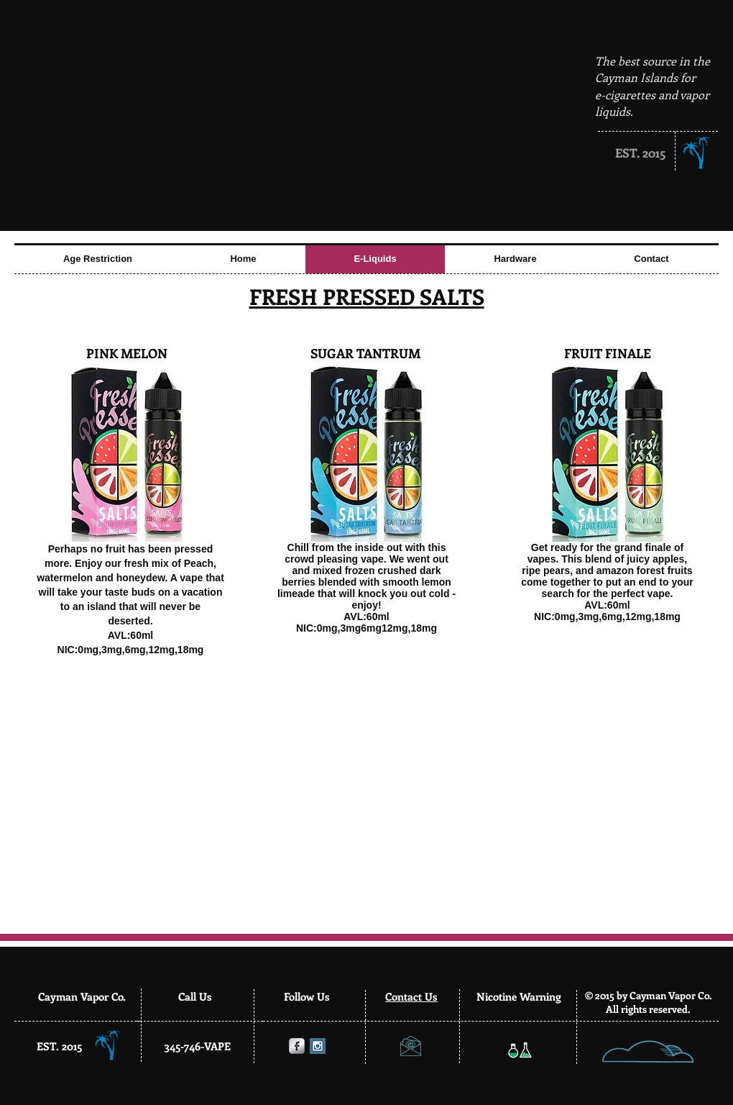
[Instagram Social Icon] (318, 1046)
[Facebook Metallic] (297, 1046)
